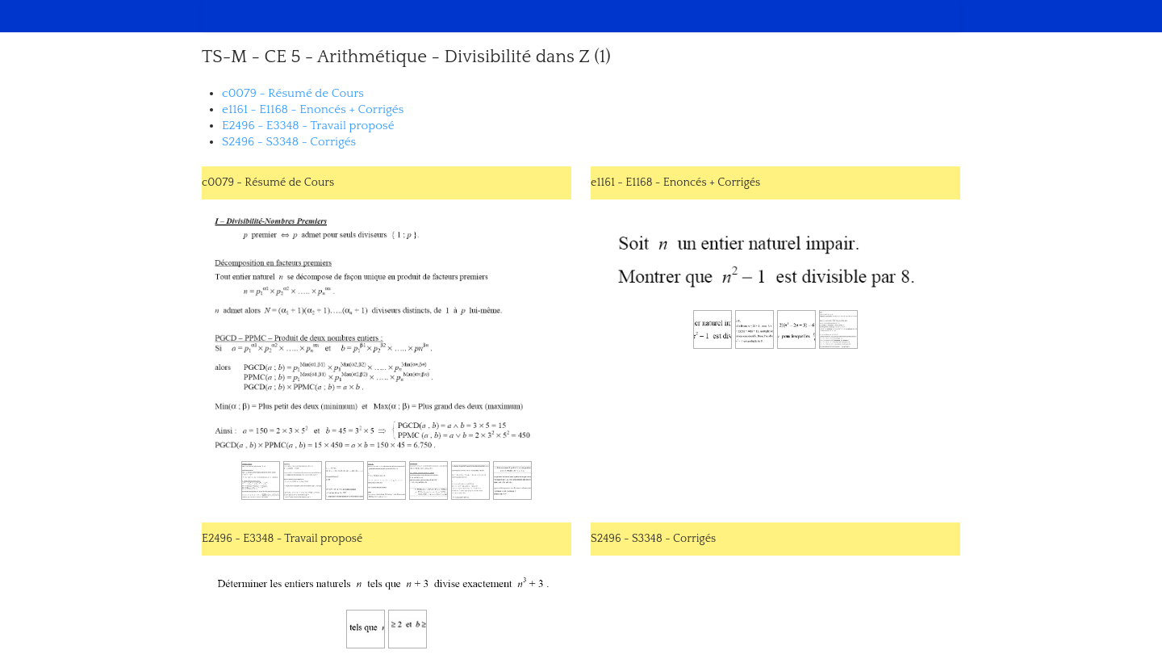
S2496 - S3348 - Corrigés (289, 142)
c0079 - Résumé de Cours (293, 93)
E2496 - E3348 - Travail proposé (308, 125)
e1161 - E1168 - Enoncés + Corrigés (312, 109)
